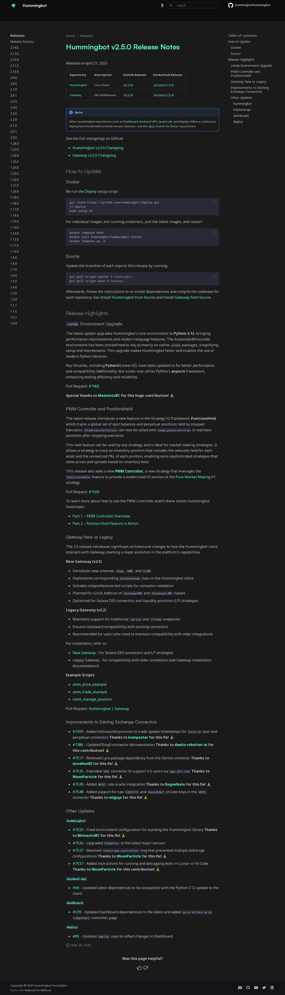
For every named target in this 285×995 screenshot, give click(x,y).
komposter (138, 737)
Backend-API (148, 122)
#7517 (78, 758)
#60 (76, 887)
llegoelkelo (175, 784)
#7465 (94, 386)
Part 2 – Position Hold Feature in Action (105, 523)
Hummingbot (78, 85)
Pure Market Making (193, 476)
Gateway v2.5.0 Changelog (94, 155)
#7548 (78, 791)
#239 (77, 912)
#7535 (78, 771)
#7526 (78, 843)
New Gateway (84, 652)
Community (118, 16)
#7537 (78, 863)
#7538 (78, 784)
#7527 (78, 850)
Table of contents (242, 36)
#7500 (94, 491)
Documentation (36, 16)
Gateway (75, 95)
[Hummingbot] (12, 5)
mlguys (115, 797)
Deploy (184, 122)
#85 (76, 936)
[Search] (193, 5)
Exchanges (60, 16)
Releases (98, 16)
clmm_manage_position (92, 699)
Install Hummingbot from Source (127, 297)
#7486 (78, 744)
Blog (158, 16)
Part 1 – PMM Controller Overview (101, 516)
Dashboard (130, 122)
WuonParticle (85, 776)
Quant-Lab (165, 122)
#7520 (78, 829)
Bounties (80, 16)
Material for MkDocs (38, 990)
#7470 (78, 731)
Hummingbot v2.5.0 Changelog (98, 147)
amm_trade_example (90, 691)
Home (14, 16)
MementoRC (109, 395)
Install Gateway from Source (187, 297)
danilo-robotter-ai (191, 744)
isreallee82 (82, 763)
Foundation (141, 16)
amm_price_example (90, 684)
